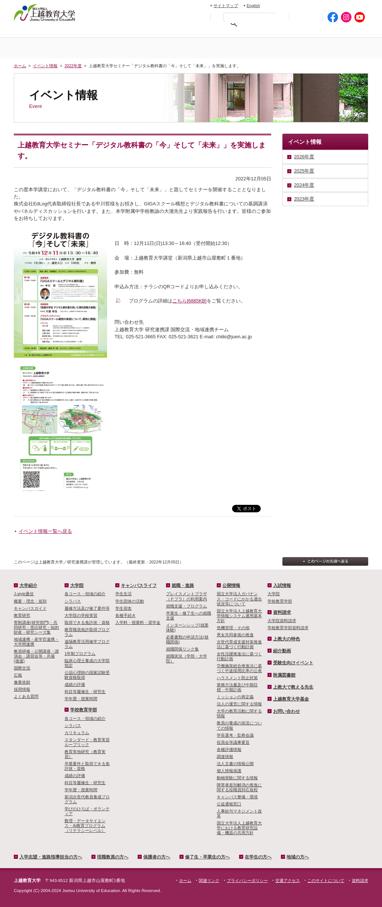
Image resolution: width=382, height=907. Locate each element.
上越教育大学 (44, 12)
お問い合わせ (283, 4)
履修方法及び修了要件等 (87, 608)
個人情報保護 (229, 770)
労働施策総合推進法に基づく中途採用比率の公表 (239, 668)
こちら (189, 301)
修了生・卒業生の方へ (207, 857)
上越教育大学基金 (291, 699)
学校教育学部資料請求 (288, 627)
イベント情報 (45, 65)
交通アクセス (350, 4)
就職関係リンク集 (182, 649)
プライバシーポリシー (247, 880)
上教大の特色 (286, 639)
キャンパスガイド (30, 608)
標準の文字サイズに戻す (183, 17)
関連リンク (209, 880)
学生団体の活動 (129, 601)
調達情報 (225, 756)
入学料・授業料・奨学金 (137, 622)
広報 (18, 675)
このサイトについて (325, 880)
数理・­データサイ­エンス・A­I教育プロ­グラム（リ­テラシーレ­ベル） (85, 826)
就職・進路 (183, 585)
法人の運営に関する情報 (239, 704)
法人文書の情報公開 (235, 763)
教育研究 (22, 615)
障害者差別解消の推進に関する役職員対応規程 (239, 787)
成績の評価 (75, 684)
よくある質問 (26, 696)
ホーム (43, 48)
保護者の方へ (178, 32)
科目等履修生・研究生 (85, 691)
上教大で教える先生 (293, 687)
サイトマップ (225, 5)
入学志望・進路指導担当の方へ (50, 857)
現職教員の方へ (125, 32)
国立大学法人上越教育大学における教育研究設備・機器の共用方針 (239, 828)
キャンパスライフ (338, 48)
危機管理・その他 (233, 627)
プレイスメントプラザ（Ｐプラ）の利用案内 (186, 596)
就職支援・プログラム (186, 606)
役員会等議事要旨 (233, 742)
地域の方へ (345, 32)
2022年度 (73, 65)
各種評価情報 (229, 749)
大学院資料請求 (281, 620)
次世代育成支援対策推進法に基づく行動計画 (239, 644)
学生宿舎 (123, 608)
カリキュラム (77, 732)
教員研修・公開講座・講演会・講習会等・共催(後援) (36, 656)
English (253, 5)
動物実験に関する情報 (237, 778)
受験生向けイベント (293, 663)
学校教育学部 (279, 48)
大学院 (220, 48)
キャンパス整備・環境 (237, 797)
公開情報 (231, 585)
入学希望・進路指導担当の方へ (56, 32)
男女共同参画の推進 (235, 635)
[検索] (251, 18)
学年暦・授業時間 (81, 698)
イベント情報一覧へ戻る (45, 531)
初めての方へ (305, 17)
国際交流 (22, 668)
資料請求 (315, 4)
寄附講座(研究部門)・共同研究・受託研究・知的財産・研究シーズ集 (36, 627)
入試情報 (161, 48)
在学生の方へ (296, 32)
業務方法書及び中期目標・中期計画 (237, 687)
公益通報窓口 (229, 804)
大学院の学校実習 (81, 615)
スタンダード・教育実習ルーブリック (87, 742)
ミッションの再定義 (235, 697)
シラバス (73, 601)
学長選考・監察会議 (235, 735)
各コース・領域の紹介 (85, 593)
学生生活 (123, 593)
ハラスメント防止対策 (237, 677)
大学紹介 (102, 48)
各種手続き (125, 615)
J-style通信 (24, 593)
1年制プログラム (80, 653)
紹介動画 (282, 651)
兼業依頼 (22, 682)
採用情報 (22, 689)
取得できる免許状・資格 (87, 622)
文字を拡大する (199, 17)
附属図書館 (284, 675)
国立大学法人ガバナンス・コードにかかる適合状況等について (239, 598)
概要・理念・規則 (30, 601)
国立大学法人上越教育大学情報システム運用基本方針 (239, 616)
